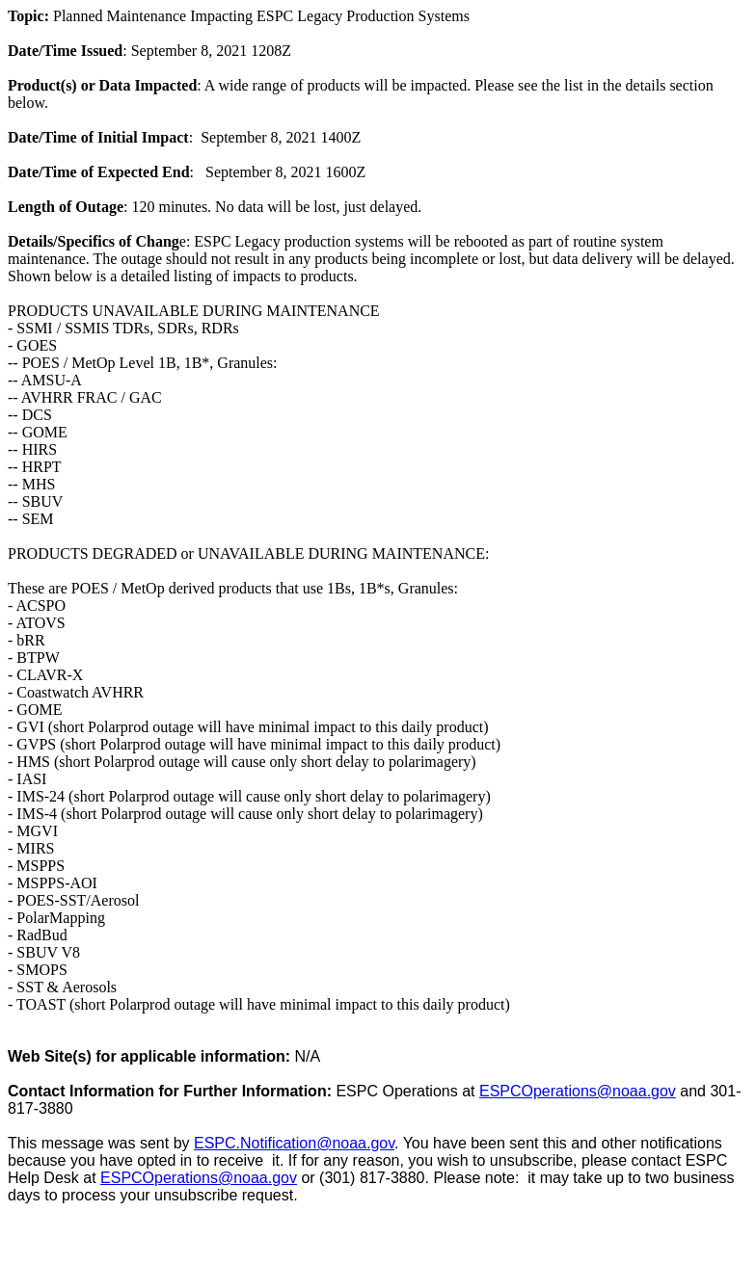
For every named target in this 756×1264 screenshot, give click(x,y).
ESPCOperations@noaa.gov (577, 1091)
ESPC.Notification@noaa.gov (294, 1143)
